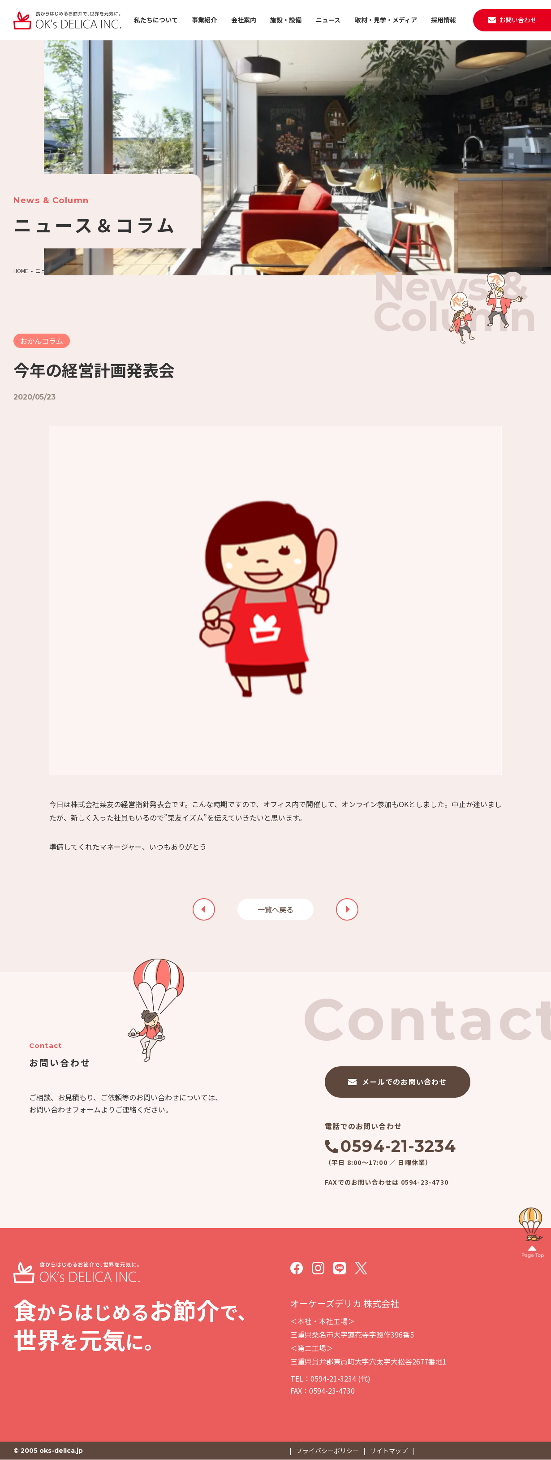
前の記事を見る (347, 909)
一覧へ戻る (275, 909)
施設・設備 (285, 19)
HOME (20, 270)
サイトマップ (389, 1450)
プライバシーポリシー (327, 1450)
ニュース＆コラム (56, 270)
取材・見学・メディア (386, 19)
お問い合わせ (518, 19)
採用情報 (443, 19)
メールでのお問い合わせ (404, 1081)
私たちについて (156, 19)
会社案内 (243, 19)
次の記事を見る (204, 909)
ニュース (328, 19)
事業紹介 (204, 19)
